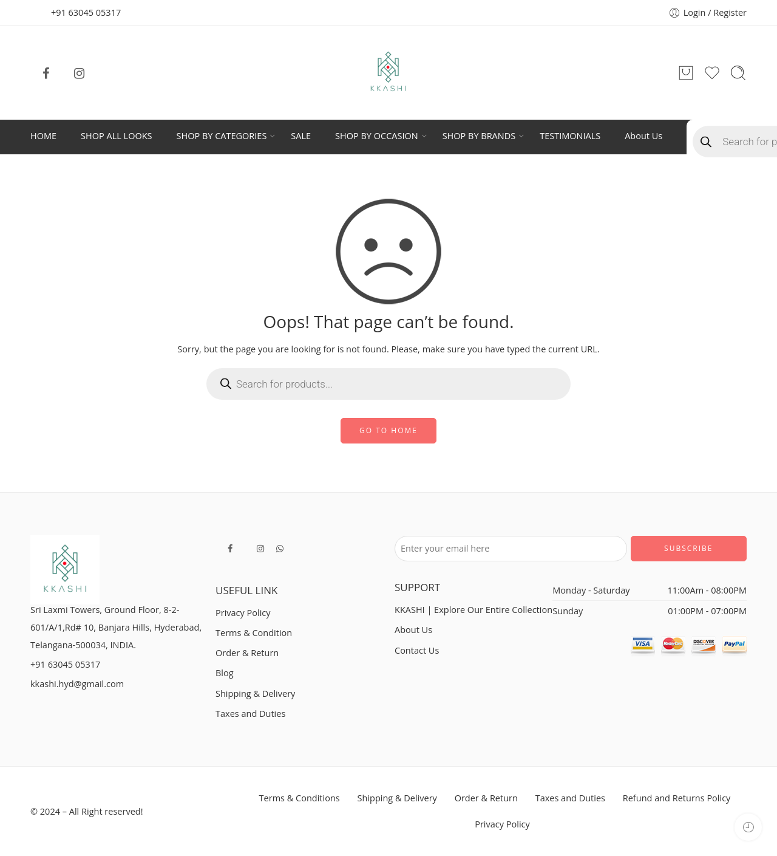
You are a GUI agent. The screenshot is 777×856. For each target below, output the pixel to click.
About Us (643, 136)
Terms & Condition (253, 633)
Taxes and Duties (250, 713)
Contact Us (417, 650)
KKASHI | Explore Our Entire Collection (473, 609)
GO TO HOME (388, 430)
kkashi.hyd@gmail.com (77, 684)
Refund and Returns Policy (677, 798)
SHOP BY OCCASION (376, 136)
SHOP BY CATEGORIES (222, 136)
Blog (224, 673)
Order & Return (247, 653)
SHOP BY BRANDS (479, 136)
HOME (43, 136)
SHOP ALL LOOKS (116, 136)
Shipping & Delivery (255, 693)
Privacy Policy (243, 612)
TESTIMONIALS (570, 136)
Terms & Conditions (299, 798)
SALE (301, 136)
